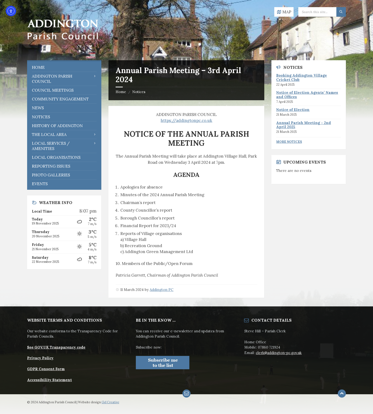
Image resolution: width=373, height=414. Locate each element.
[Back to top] (342, 393)
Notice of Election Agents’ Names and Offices (307, 94)
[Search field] (322, 12)
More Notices (289, 142)
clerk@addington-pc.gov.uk (279, 352)
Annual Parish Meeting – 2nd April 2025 (303, 124)
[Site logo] (62, 50)
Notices (138, 92)
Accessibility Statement (49, 380)
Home (121, 92)
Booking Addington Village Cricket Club (301, 77)
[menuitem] (64, 67)
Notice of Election (292, 109)
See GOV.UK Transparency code (56, 347)
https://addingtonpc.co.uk (186, 120)
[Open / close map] (284, 12)
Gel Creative (110, 402)
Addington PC (161, 289)
